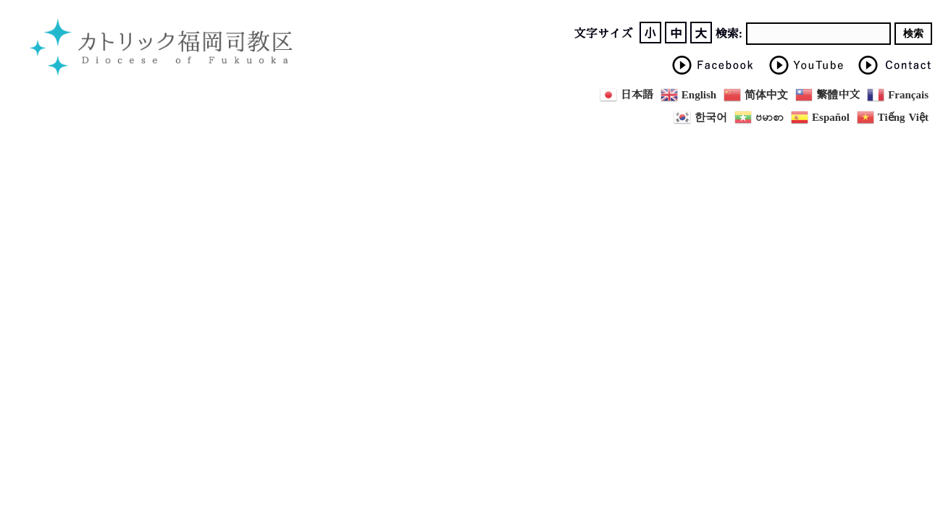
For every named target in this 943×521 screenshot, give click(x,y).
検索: (729, 34)
